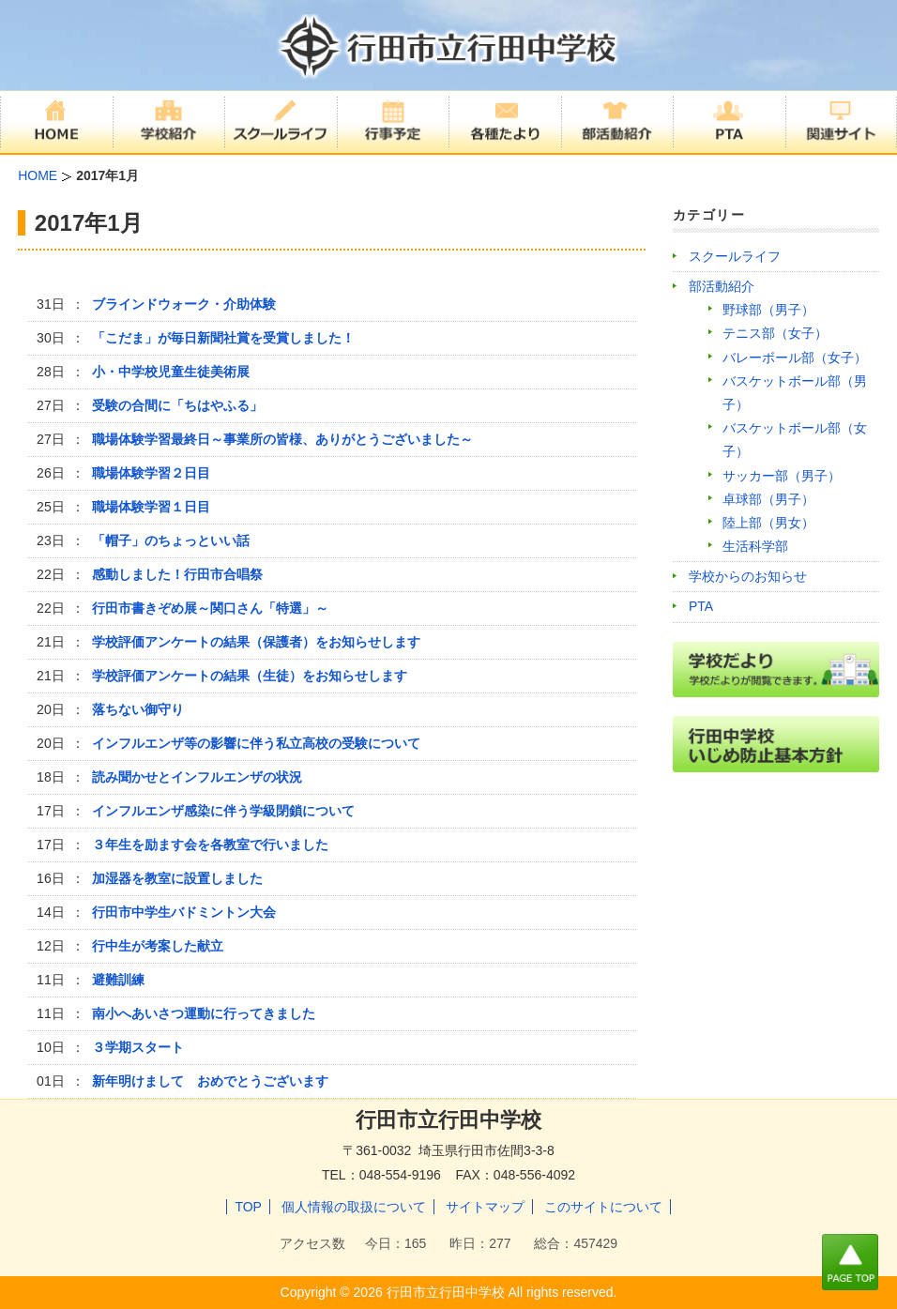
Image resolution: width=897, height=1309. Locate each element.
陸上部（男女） (768, 522)
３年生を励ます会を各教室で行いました (210, 844)
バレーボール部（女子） (794, 357)
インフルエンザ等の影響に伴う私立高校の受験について (256, 743)
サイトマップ (485, 1206)
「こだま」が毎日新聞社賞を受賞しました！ (223, 337)
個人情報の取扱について (353, 1206)
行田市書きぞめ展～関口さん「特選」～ (210, 608)
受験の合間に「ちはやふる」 (177, 405)
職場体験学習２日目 (151, 472)
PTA (701, 606)
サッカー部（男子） (781, 475)
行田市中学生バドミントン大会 (184, 912)
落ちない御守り (138, 709)
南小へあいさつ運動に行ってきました (203, 1013)
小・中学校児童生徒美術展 (171, 371)
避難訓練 (118, 979)
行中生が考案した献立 (157, 945)
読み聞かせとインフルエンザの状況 (197, 776)
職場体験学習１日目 (151, 506)
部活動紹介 (721, 286)
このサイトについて (603, 1206)
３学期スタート (138, 1047)
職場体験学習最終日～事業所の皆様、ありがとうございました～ (282, 439)
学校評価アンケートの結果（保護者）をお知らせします (256, 641)
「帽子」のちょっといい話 (171, 540)
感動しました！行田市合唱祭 (177, 574)
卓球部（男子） (768, 499)
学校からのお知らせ (748, 576)
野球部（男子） (768, 309)
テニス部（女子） (775, 333)
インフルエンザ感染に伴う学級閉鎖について (223, 810)
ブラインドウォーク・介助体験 (184, 304)
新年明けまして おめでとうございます (210, 1080)
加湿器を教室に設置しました (177, 878)
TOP (248, 1206)
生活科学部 (755, 546)
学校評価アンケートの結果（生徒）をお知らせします (249, 675)
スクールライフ (735, 256)
